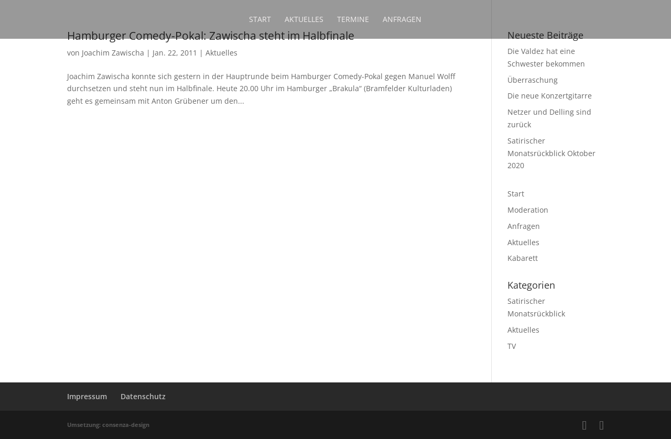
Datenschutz (143, 396)
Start (260, 20)
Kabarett (522, 258)
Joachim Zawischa (113, 53)
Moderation (527, 210)
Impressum (87, 396)
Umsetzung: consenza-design (108, 425)
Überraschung (532, 80)
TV (511, 346)
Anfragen (402, 20)
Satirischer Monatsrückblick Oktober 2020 (551, 153)
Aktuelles (304, 20)
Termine (353, 20)
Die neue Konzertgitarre (549, 96)
